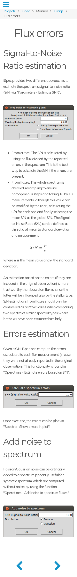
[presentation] (38, 247)
